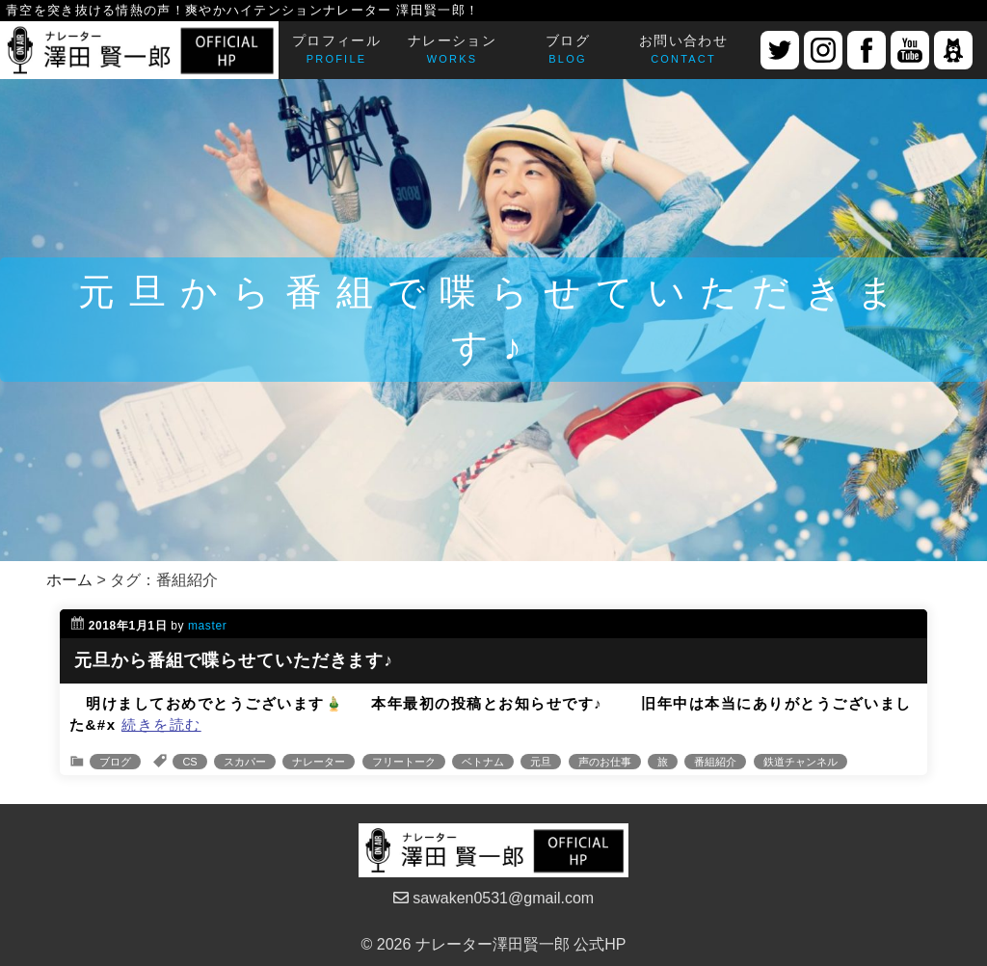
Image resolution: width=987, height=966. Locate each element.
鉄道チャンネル (800, 761)
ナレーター (318, 761)
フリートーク (404, 761)
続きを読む (161, 724)
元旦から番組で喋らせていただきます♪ (233, 660)
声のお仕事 (604, 761)
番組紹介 (715, 761)
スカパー (245, 761)
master (207, 625)
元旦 (540, 761)
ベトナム (483, 761)
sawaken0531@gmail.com (493, 898)
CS (189, 761)
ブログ (115, 761)
